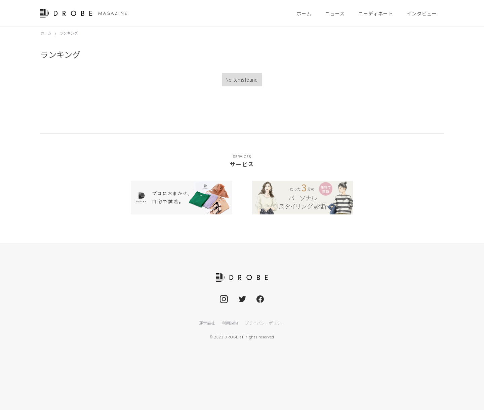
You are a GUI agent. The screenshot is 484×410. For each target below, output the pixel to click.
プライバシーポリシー (265, 323)
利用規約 (230, 323)
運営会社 (207, 323)
